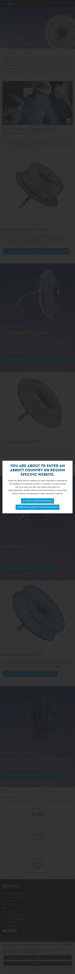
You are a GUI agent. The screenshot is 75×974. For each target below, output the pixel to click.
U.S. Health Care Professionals (37, 501)
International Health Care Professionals (37, 507)
